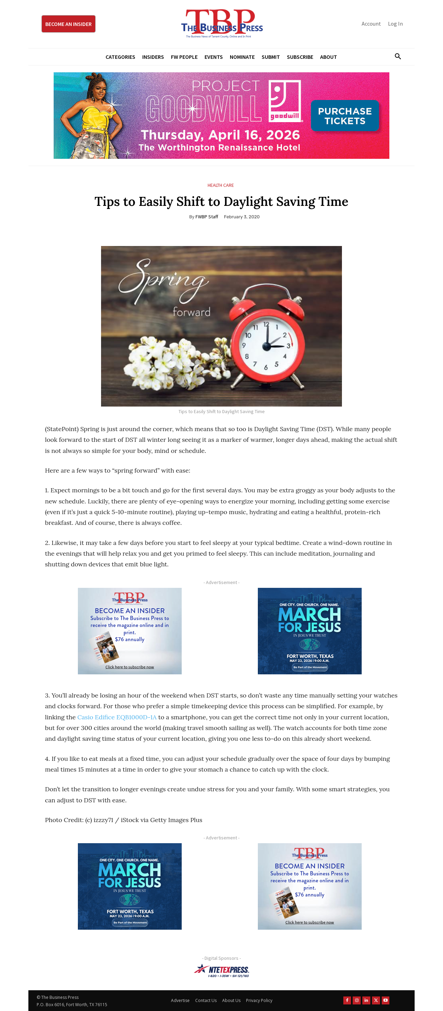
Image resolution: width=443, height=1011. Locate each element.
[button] (395, 56)
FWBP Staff (207, 216)
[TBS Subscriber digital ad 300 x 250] (130, 631)
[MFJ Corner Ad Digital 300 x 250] (310, 631)
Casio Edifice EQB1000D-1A (116, 717)
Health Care (221, 185)
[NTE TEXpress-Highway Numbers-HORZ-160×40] (221, 970)
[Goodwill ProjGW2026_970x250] (221, 115)
